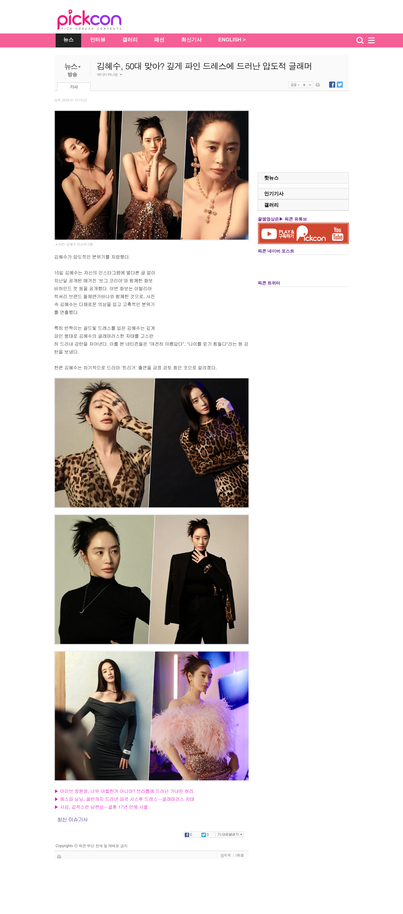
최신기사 (191, 40)
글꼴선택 (294, 85)
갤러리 (130, 40)
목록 (226, 855)
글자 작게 (310, 85)
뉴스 (68, 40)
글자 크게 (304, 85)
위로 (239, 855)
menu (374, 40)
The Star (98, 20)
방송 (72, 74)
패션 (159, 40)
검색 (360, 40)
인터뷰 (97, 40)
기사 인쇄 (318, 85)
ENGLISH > (232, 40)
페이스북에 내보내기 (332, 85)
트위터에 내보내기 (340, 85)
